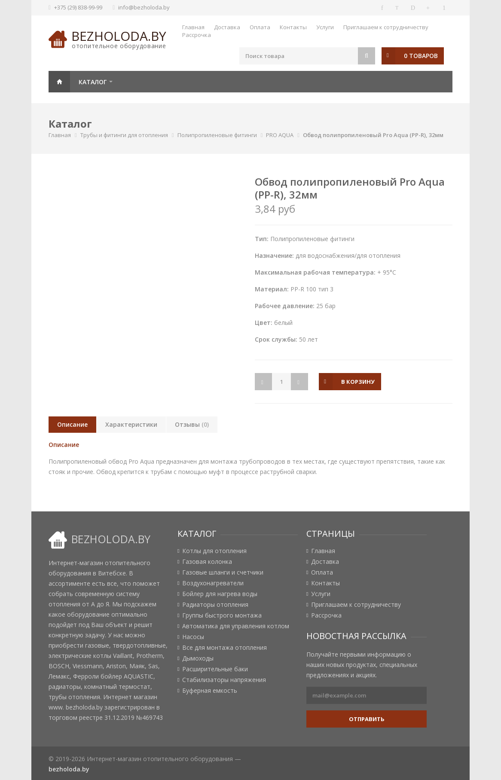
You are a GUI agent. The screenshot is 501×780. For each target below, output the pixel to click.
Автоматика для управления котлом (235, 626)
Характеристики (131, 424)
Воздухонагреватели (213, 583)
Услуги (325, 27)
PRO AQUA (279, 135)
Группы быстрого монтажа (222, 615)
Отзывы (192, 424)
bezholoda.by (118, 36)
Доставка (227, 27)
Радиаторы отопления (215, 605)
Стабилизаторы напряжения (224, 680)
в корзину (358, 381)
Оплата (260, 27)
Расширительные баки (215, 669)
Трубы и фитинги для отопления (124, 135)
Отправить (367, 719)
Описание (72, 424)
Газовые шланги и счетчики (222, 572)
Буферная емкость (209, 690)
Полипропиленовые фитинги (217, 135)
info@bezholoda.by (144, 7)
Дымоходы (198, 658)
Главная (193, 27)
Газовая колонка (207, 562)
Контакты (293, 27)
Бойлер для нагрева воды (219, 594)
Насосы (193, 637)
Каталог (93, 82)
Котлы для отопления (214, 551)
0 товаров (421, 56)
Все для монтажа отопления (224, 648)
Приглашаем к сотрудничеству (385, 27)
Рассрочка (196, 35)
